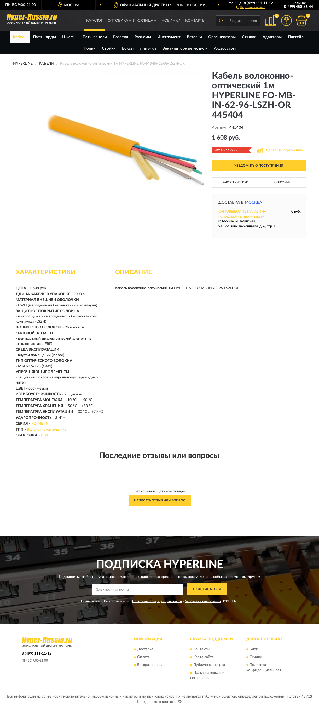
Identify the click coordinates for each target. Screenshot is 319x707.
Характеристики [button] (235, 182)
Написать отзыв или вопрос (159, 500)
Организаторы (222, 37)
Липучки (148, 48)
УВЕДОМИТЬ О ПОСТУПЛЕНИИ (258, 165)
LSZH (45, 435)
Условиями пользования (203, 601)
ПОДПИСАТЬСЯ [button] (207, 589)
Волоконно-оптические (46, 429)
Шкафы (69, 37)
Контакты (195, 20)
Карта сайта (203, 657)
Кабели (20, 37)
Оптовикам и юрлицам (132, 20)
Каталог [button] (94, 20)
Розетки (120, 37)
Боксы (128, 48)
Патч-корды (44, 37)
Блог (254, 649)
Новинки (171, 20)
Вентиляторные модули (185, 48)
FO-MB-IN (40, 423)
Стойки (109, 48)
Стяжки (249, 37)
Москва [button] (253, 202)
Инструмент (169, 37)
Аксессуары (225, 48)
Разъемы (143, 37)
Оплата (143, 657)
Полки (90, 48)
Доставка (145, 649)
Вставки (194, 37)
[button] (250, 6)
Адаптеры (272, 37)
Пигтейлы (297, 37)
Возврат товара (150, 665)
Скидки (256, 657)
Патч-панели (95, 37)
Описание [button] (282, 182)
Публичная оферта (209, 665)
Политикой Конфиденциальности (157, 601)
